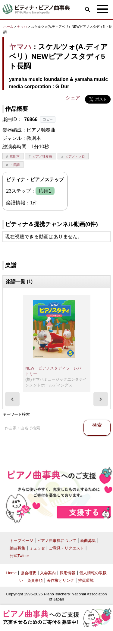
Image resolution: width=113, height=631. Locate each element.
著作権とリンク (60, 580)
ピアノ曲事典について (56, 540)
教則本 (15, 156)
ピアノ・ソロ (75, 156)
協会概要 (28, 573)
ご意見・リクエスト (66, 548)
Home (11, 573)
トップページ (21, 540)
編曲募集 (17, 548)
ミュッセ (37, 548)
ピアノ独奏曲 (42, 156)
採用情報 (67, 573)
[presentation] (12, 399)
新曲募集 (88, 540)
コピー (48, 119)
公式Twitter (19, 555)
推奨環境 (86, 580)
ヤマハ (22, 26)
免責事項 (35, 580)
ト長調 (15, 165)
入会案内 (48, 573)
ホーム (8, 26)
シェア (73, 97)
